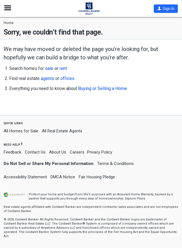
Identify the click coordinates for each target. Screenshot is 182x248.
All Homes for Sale (21, 130)
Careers (77, 152)
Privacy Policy (99, 152)
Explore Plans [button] (135, 198)
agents (47, 78)
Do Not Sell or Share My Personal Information (49, 163)
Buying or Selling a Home (102, 88)
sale (49, 68)
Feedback (12, 152)
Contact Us (35, 152)
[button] (166, 8)
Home (8, 23)
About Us (57, 152)
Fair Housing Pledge (97, 176)
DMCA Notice (63, 176)
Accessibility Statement (25, 176)
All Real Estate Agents (62, 130)
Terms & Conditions (115, 163)
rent (63, 68)
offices (67, 78)
